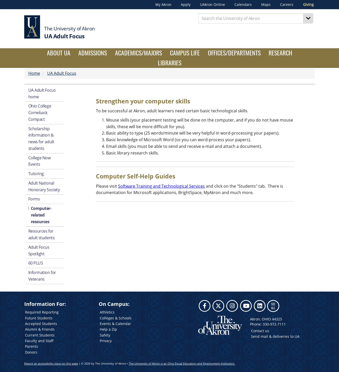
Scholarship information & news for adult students (41, 138)
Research (280, 52)
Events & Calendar (115, 323)
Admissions (92, 52)
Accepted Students (41, 323)
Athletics (107, 312)
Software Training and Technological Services (161, 186)
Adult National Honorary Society (44, 186)
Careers (286, 4)
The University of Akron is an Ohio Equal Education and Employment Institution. (182, 363)
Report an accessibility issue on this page (51, 363)
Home (34, 73)
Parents (31, 346)
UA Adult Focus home (42, 93)
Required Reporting (42, 312)
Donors (31, 352)
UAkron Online (212, 4)
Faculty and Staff (39, 340)
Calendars (243, 4)
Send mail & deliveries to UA (275, 336)
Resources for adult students (41, 234)
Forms (34, 199)
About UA (58, 52)
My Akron (163, 4)
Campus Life (185, 52)
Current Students (40, 335)
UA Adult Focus (61, 73)
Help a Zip (108, 329)
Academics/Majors (138, 52)
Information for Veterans (42, 276)
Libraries (169, 62)
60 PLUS (35, 263)
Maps (266, 4)
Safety (105, 335)
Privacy (106, 340)
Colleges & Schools (116, 318)
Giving (308, 4)
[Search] (308, 18)
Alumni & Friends (40, 329)
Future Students (39, 318)
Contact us (260, 330)
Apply (186, 4)
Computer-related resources (41, 215)
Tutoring (36, 173)
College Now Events (39, 161)
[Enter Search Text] (251, 18)
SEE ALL (273, 306)
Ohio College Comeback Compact (39, 112)
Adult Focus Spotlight (38, 250)
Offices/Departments (234, 52)
